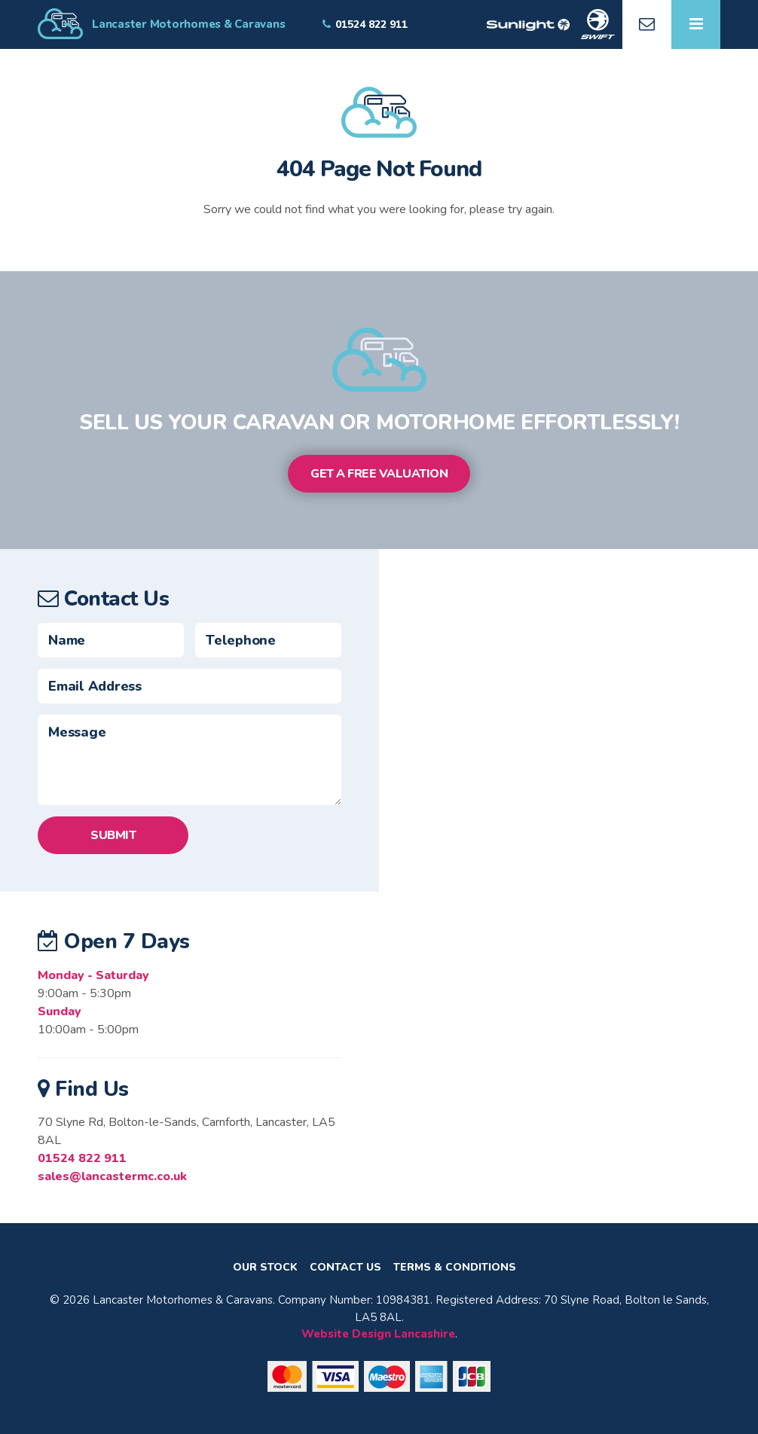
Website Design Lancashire (378, 1333)
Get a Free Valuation (379, 473)
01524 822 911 (82, 1158)
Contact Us (345, 1267)
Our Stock (265, 1267)
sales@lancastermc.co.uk (112, 1176)
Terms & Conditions (454, 1267)
